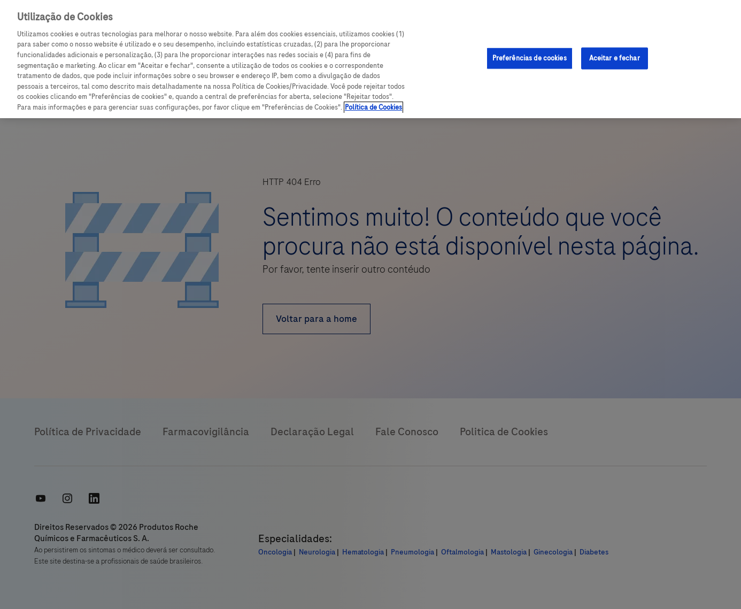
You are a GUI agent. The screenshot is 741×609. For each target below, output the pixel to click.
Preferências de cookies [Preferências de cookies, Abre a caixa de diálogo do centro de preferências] (529, 58)
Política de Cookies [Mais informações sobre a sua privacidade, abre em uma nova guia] (373, 107)
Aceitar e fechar (614, 58)
